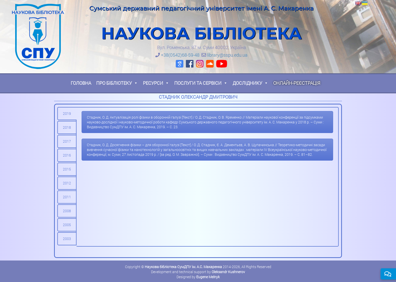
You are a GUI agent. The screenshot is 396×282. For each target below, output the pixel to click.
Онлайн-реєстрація (296, 83)
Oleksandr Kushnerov (228, 271)
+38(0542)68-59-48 (180, 55)
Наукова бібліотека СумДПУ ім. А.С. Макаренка (183, 266)
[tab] (67, 113)
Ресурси (156, 83)
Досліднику (250, 83)
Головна (81, 83)
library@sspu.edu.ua (227, 55)
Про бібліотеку (117, 83)
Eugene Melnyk (208, 276)
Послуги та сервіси (201, 83)
